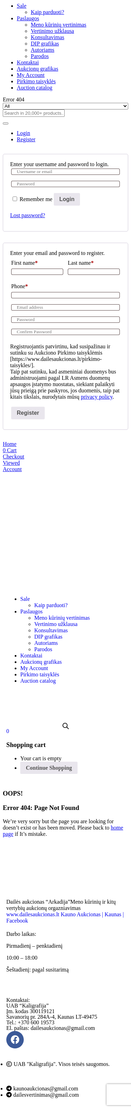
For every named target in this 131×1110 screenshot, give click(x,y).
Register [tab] (26, 139)
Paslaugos (28, 18)
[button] (7, 731)
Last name (81, 263)
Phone (19, 286)
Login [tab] (23, 133)
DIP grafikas (45, 44)
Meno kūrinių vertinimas (58, 25)
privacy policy (96, 397)
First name (24, 263)
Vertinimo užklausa (52, 31)
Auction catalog (34, 88)
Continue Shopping (49, 768)
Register (28, 413)
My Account (31, 75)
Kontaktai (28, 62)
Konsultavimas (47, 37)
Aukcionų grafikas (37, 69)
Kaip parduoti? (47, 12)
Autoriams (42, 50)
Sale (22, 6)
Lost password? (27, 215)
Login (67, 199)
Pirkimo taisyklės (36, 81)
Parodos (40, 56)
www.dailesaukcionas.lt (32, 914)
